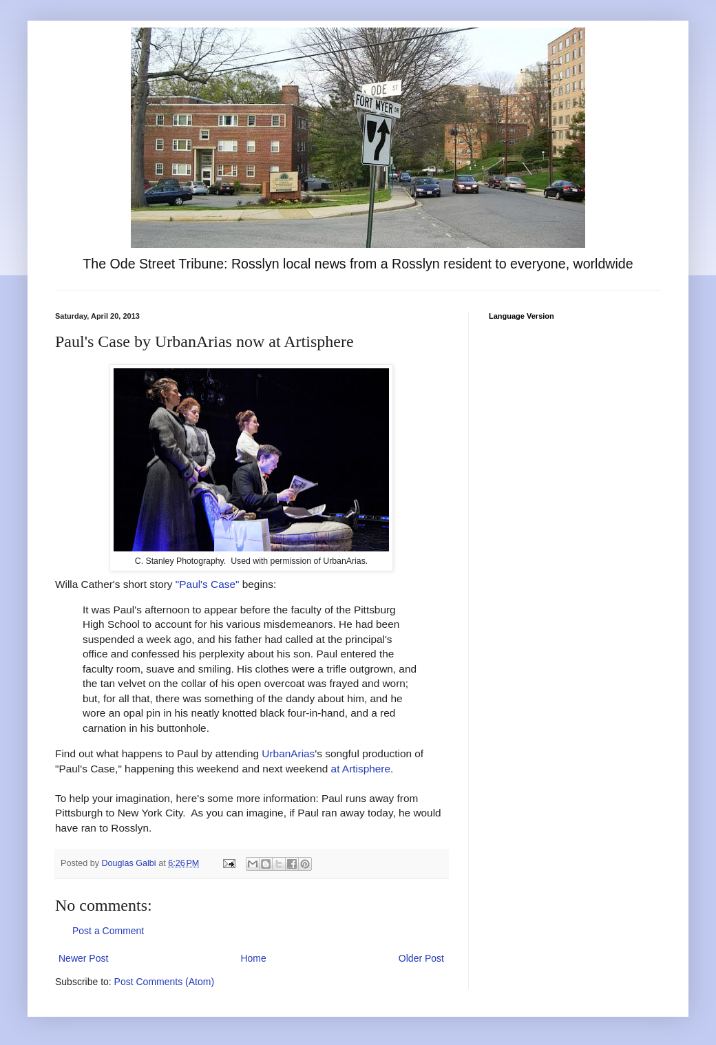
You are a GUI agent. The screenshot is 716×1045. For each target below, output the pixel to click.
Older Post (421, 958)
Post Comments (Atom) (164, 981)
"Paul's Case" (208, 584)
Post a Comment (108, 930)
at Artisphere (360, 768)
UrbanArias (288, 753)
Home (253, 958)
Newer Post (83, 958)
